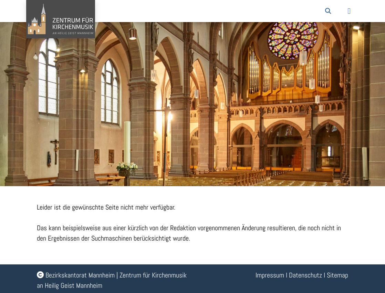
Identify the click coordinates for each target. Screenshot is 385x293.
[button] (328, 11)
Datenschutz (305, 275)
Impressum (270, 275)
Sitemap (337, 275)
